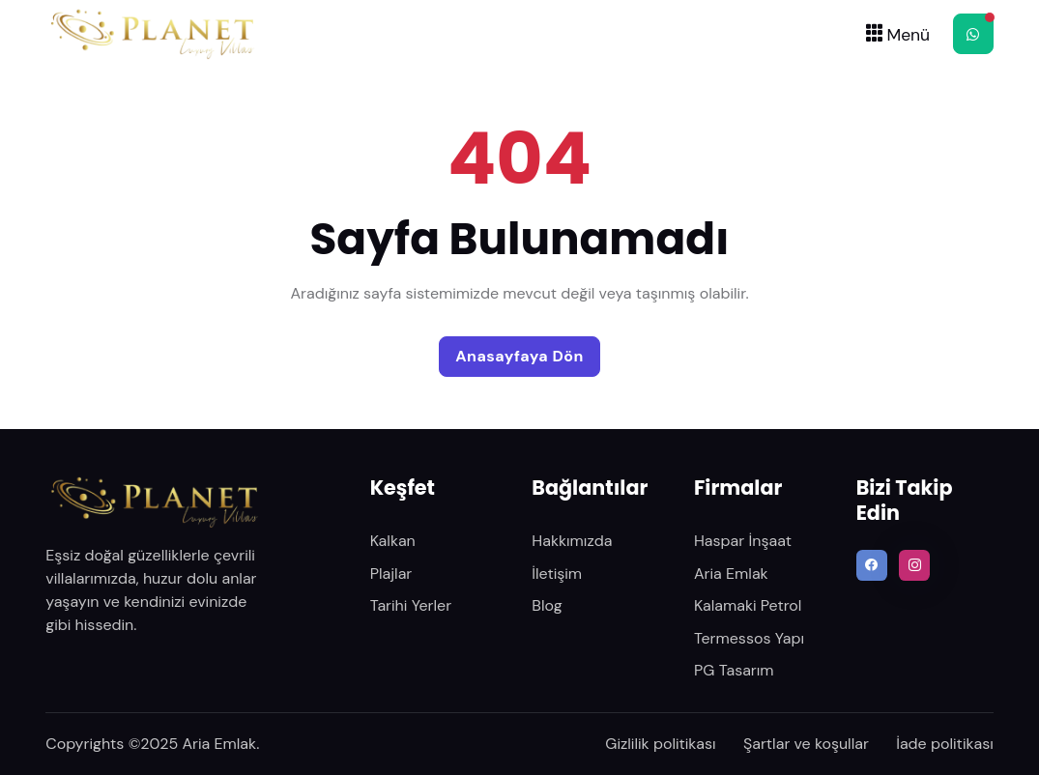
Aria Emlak (731, 573)
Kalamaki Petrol (747, 605)
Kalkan (393, 541)
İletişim (557, 573)
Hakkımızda (572, 541)
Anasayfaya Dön (519, 356)
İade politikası (945, 743)
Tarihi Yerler (410, 605)
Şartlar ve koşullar (806, 743)
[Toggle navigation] (896, 33)
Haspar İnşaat (743, 541)
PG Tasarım (734, 670)
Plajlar (391, 573)
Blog (547, 605)
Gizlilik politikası (660, 743)
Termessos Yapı (749, 638)
